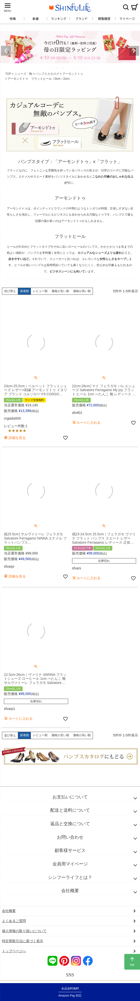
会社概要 (70, 890)
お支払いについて (70, 797)
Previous (6, 51)
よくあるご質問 (14, 921)
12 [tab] (87, 68)
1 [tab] (50, 68)
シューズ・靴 (23, 74)
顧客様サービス (70, 850)
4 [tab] (60, 68)
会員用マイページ (70, 863)
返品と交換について (70, 823)
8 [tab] (74, 68)
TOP (8, 74)
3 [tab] (56, 68)
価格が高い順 (82, 291)
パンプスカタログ (47, 74)
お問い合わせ (70, 837)
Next (134, 51)
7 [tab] (70, 68)
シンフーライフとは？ (70, 877)
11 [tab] (84, 68)
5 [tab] (63, 68)
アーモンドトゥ (73, 74)
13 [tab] (91, 68)
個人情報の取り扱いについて (24, 931)
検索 (125, 7)
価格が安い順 (60, 291)
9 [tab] (77, 68)
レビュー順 (40, 291)
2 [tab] (53, 68)
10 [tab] (80, 68)
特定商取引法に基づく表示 (22, 941)
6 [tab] (67, 68)
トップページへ (14, 951)
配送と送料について (70, 810)
